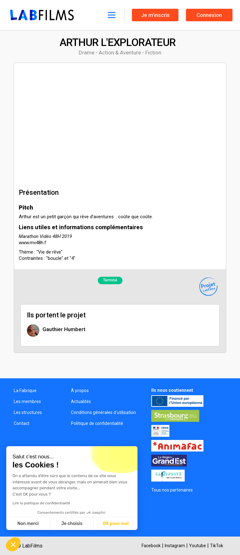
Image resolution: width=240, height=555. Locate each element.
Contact (21, 423)
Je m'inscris (155, 15)
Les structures (28, 412)
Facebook (151, 545)
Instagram (175, 545)
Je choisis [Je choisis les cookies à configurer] (71, 523)
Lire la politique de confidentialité (41, 503)
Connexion (209, 15)
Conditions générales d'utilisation (103, 412)
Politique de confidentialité (97, 423)
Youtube (197, 545)
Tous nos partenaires (172, 489)
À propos (80, 390)
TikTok (216, 545)
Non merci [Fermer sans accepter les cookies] (27, 523)
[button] (13, 544)
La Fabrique (25, 390)
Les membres (27, 401)
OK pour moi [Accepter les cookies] (116, 523)
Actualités (81, 401)
